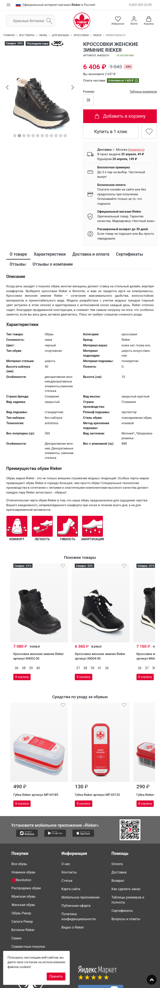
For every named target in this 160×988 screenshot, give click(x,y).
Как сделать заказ (125, 861)
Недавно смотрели (26, 927)
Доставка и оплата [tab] (90, 254)
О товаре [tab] (18, 254)
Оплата (117, 836)
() (136, 149)
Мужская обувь (23, 869)
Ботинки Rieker (23, 902)
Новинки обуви (23, 845)
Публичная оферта (76, 878)
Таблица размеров (143, 91)
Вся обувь (19, 836)
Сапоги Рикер (22, 894)
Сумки (16, 911)
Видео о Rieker (72, 900)
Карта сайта (70, 861)
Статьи (66, 853)
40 (38, 654)
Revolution (21, 852)
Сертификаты (122, 883)
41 (86, 654)
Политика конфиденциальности (78, 889)
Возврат (117, 853)
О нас (65, 836)
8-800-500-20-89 (140, 5)
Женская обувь (23, 877)
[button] (7, 87)
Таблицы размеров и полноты (127, 872)
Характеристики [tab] (50, 254)
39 (31, 654)
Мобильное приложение (80, 870)
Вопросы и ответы (125, 891)
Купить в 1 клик (111, 131)
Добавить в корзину (119, 116)
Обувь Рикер (21, 886)
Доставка (118, 845)
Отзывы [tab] (18, 264)
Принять (56, 976)
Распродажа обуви (26, 861)
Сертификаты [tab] (129, 254)
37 (64, 654)
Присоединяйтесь (100, 962)
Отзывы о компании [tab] (52, 264)
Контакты (69, 845)
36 (17, 654)
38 (88, 100)
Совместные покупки (28, 919)
